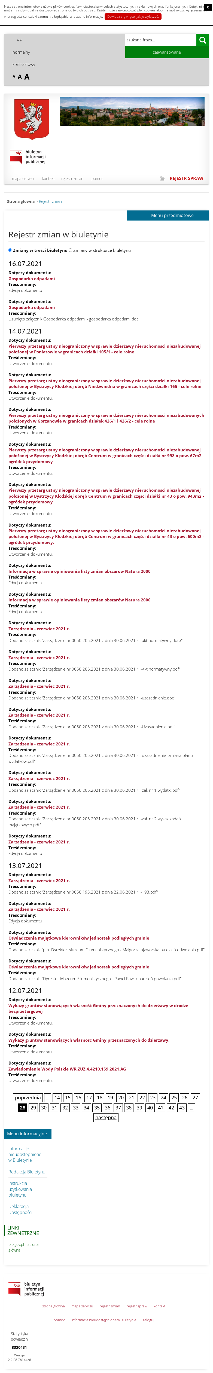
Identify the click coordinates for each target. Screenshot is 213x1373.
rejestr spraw (137, 1306)
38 (129, 1107)
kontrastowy (24, 64)
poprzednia (28, 1097)
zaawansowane (167, 52)
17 (89, 1097)
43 (182, 1107)
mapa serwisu (23, 178)
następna (106, 1117)
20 (121, 1097)
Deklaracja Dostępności (20, 1209)
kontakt (48, 178)
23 (153, 1097)
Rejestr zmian (50, 201)
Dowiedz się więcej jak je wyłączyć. (133, 16)
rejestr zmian (72, 178)
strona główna (53, 1306)
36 (107, 1107)
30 (44, 1107)
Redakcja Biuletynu (26, 1172)
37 (118, 1107)
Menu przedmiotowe (172, 215)
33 (75, 1107)
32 (65, 1107)
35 (97, 1107)
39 (139, 1107)
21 (131, 1097)
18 (99, 1097)
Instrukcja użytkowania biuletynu (20, 1189)
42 (171, 1107)
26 (184, 1097)
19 (110, 1097)
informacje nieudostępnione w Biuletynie (103, 1319)
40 (150, 1107)
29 (33, 1107)
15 (68, 1097)
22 (142, 1097)
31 (54, 1107)
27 (195, 1097)
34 (86, 1107)
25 (174, 1097)
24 (163, 1097)
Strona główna (21, 201)
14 (57, 1097)
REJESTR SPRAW (186, 178)
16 (78, 1097)
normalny (21, 52)
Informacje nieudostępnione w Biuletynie (24, 1154)
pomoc (97, 178)
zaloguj (148, 1319)
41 (160, 1107)
